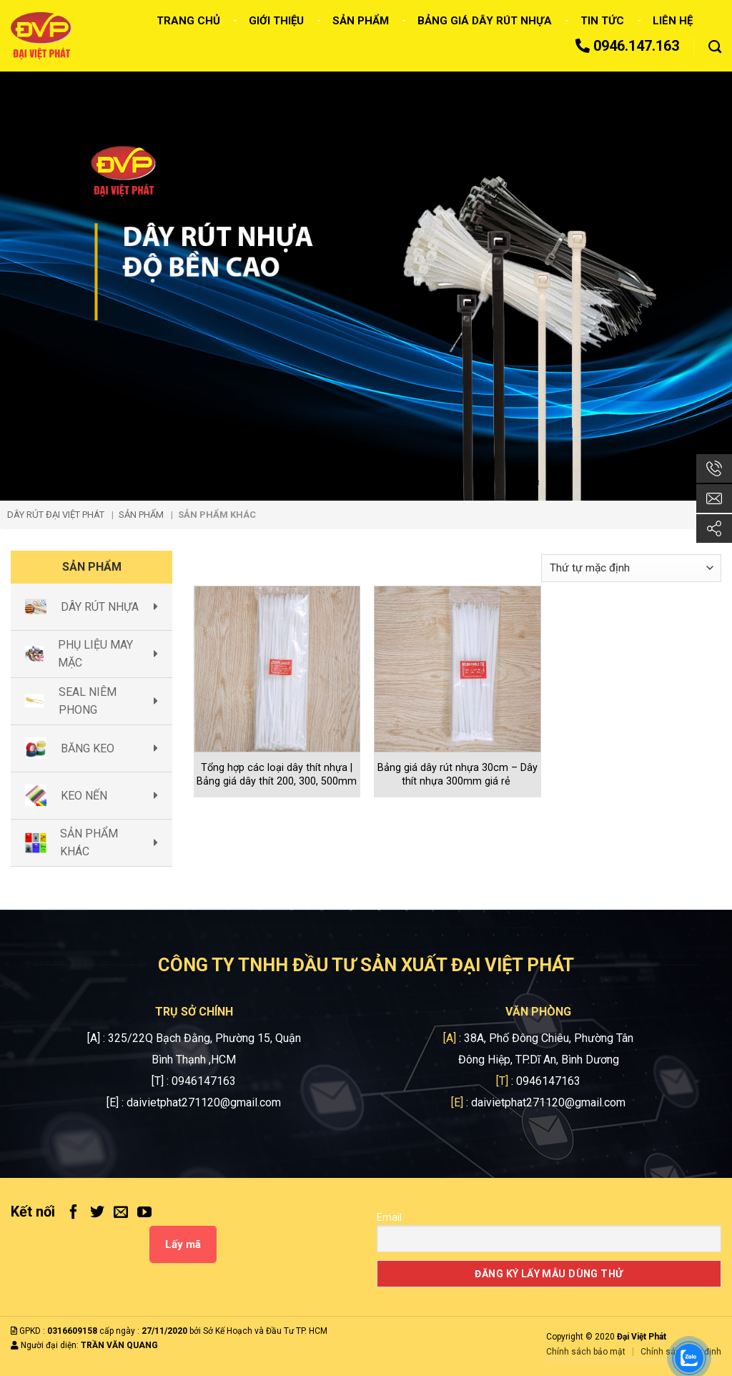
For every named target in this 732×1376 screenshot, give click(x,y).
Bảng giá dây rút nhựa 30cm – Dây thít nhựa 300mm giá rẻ (457, 774)
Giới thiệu (276, 20)
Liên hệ (673, 20)
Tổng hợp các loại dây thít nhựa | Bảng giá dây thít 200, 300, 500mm (277, 774)
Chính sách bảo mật (585, 1351)
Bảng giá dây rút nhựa (484, 20)
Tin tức (602, 20)
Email (389, 1217)
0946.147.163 (627, 45)
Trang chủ (188, 20)
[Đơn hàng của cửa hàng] (631, 568)
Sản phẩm (360, 20)
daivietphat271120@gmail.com (204, 1102)
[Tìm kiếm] (714, 47)
